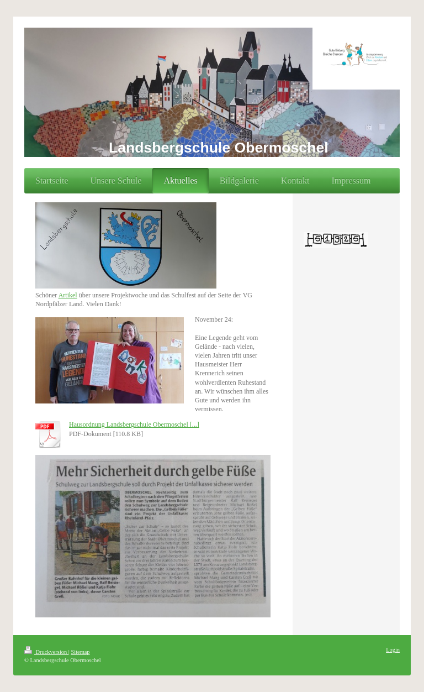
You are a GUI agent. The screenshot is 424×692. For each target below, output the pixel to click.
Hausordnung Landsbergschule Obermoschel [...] (134, 424)
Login (393, 650)
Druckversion (46, 652)
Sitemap (80, 652)
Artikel (68, 295)
